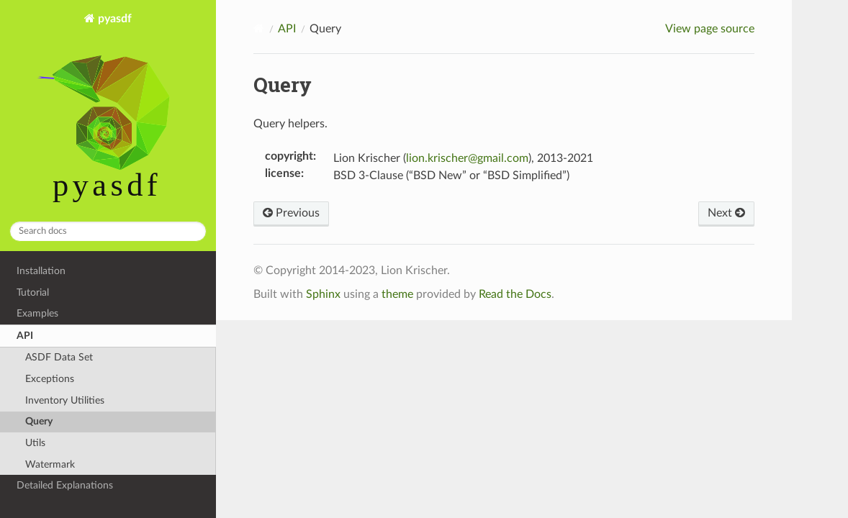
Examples (37, 313)
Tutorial (33, 292)
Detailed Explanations (65, 485)
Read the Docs (515, 294)
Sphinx (323, 294)
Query (39, 421)
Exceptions (49, 378)
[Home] (258, 28)
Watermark (50, 464)
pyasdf (108, 111)
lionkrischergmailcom (467, 158)
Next (726, 213)
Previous (291, 213)
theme (397, 294)
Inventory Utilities (64, 400)
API (25, 335)
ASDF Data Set (59, 357)
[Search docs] (108, 231)
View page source (709, 29)
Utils (35, 442)
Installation (41, 270)
